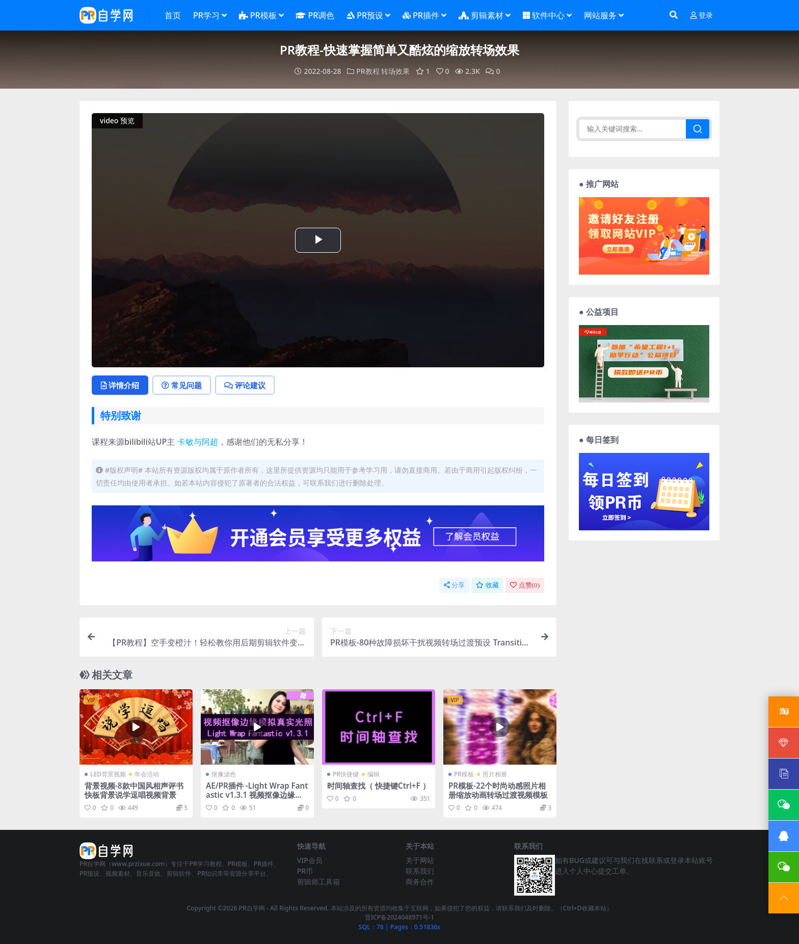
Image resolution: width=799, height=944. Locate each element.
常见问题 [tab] (182, 385)
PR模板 (464, 774)
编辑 (373, 774)
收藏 (487, 585)
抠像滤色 (223, 774)
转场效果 (395, 71)
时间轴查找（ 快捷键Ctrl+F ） (378, 785)
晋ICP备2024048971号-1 (400, 917)
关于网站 (420, 860)
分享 (454, 585)
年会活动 (147, 774)
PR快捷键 (346, 774)
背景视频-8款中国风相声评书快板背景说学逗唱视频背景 (134, 790)
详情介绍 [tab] (120, 385)
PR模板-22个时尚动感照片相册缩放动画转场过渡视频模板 (498, 790)
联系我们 (420, 871)
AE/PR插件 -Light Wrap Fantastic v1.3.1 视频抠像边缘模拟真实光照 (257, 794)
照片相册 (495, 774)
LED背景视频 (108, 774)
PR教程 (367, 71)
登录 (701, 15)
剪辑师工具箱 (318, 881)
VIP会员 (310, 860)
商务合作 (420, 881)
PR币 (305, 871)
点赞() (525, 585)
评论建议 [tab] (244, 385)
